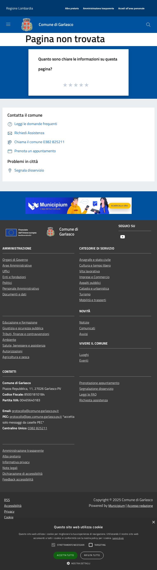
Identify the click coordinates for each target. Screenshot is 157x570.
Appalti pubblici (90, 282)
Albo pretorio (11, 456)
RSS (7, 499)
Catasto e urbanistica (94, 288)
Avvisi (83, 333)
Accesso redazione (140, 505)
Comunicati (87, 328)
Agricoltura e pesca (15, 356)
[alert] (78, 544)
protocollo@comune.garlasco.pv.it (35, 410)
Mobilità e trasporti (92, 299)
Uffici (6, 271)
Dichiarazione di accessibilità (22, 473)
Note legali (10, 467)
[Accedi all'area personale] (131, 8)
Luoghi (84, 354)
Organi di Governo (15, 259)
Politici (7, 282)
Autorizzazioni (12, 351)
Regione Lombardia (19, 8)
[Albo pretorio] (72, 8)
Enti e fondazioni (14, 276)
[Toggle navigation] (8, 24)
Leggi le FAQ (88, 394)
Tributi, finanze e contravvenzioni (25, 333)
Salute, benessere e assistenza (23, 345)
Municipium (116, 505)
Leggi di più (118, 538)
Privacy (9, 511)
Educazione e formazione (19, 322)
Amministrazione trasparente (23, 450)
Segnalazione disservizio (96, 388)
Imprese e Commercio (94, 276)
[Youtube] (122, 237)
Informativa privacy (16, 462)
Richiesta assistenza (93, 400)
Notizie (84, 322)
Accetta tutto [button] (65, 555)
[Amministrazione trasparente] (98, 8)
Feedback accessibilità (17, 479)
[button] (78, 563)
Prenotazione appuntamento (99, 382)
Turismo (84, 294)
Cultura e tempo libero (95, 265)
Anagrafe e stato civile (95, 259)
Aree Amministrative (17, 265)
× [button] (153, 522)
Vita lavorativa (89, 271)
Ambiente (9, 339)
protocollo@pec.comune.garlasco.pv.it (36, 416)
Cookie (8, 517)
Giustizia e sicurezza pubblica (22, 328)
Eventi (83, 360)
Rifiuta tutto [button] (92, 555)
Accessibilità (12, 505)
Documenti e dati (14, 294)
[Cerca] (148, 24)
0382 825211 (37, 428)
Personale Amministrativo (20, 288)
